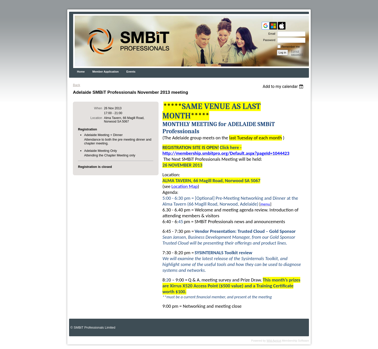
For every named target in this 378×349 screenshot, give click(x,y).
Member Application (105, 71)
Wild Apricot (274, 340)
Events (131, 71)
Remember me (290, 46)
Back (76, 85)
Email (271, 33)
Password (268, 40)
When (98, 108)
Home (81, 71)
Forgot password (297, 53)
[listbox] (284, 86)
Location (96, 118)
